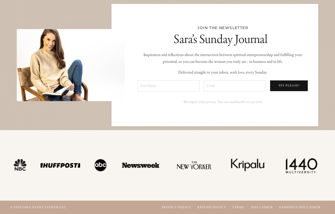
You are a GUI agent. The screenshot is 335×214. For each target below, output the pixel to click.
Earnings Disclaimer (300, 207)
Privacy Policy (176, 207)
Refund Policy (211, 207)
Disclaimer (262, 207)
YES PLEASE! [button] (288, 85)
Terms (238, 207)
